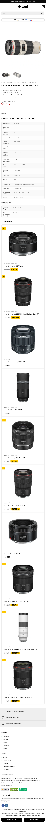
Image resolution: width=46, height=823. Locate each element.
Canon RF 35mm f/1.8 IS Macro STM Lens (16, 458)
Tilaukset (6, 736)
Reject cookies (11, 819)
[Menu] (2, 7)
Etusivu (3, 82)
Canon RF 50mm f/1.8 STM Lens (13, 266)
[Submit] (42, 13)
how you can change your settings (29, 815)
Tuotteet (9, 82)
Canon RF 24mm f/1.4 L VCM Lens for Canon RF (18, 697)
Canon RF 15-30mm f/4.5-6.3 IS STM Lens (16, 602)
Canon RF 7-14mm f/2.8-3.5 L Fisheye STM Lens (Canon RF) (21, 314)
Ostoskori (6, 739)
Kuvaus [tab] (3, 113)
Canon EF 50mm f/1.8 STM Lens (13, 554)
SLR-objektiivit (32, 82)
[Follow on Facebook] (3, 805)
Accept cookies (34, 819)
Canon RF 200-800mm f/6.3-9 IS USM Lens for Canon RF (20, 650)
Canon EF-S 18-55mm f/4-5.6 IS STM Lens (16, 362)
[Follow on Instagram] (6, 805)
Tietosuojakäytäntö (9, 766)
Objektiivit (24, 82)
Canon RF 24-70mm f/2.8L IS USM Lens (15, 506)
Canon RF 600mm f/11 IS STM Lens (14, 410)
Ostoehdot (6, 769)
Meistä (5, 757)
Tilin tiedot (6, 745)
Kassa (5, 748)
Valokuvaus (17, 82)
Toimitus (5, 763)
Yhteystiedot (7, 760)
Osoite (5, 742)
